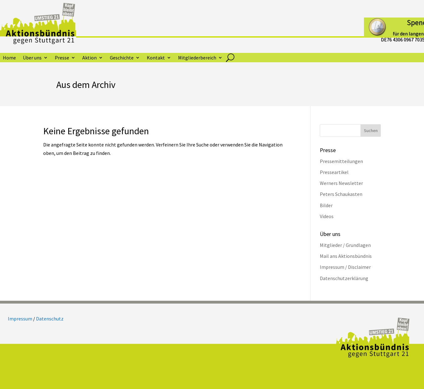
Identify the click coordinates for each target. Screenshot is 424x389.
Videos (327, 216)
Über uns (32, 58)
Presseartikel (334, 172)
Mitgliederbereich (197, 58)
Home (9, 58)
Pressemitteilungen (341, 161)
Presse (62, 58)
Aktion (89, 58)
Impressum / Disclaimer (345, 267)
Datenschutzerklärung (344, 278)
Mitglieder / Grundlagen (345, 245)
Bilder (326, 205)
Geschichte (122, 58)
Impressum (20, 318)
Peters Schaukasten (341, 194)
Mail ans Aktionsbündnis (346, 256)
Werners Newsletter (341, 183)
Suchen (371, 130)
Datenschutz (50, 318)
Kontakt (156, 58)
